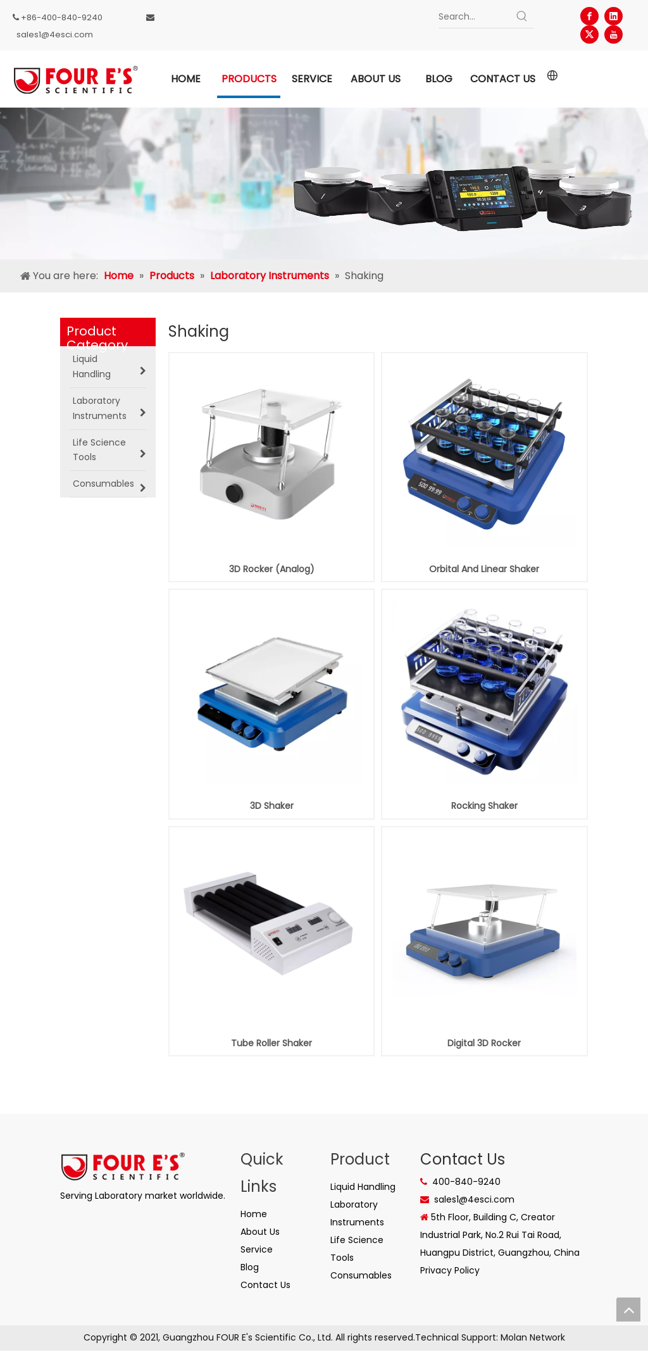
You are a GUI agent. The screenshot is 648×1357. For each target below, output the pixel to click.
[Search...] (475, 16)
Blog (249, 1267)
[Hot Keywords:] (522, 16)
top (628, 1310)
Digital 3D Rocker (484, 1043)
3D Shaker (272, 805)
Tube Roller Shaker (271, 1043)
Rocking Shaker (484, 805)
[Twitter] (589, 34)
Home (253, 1214)
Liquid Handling (363, 1186)
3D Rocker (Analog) (272, 569)
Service (256, 1249)
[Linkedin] (613, 16)
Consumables (361, 1275)
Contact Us (265, 1285)
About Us (260, 1231)
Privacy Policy (450, 1270)
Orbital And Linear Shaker (484, 569)
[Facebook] (589, 16)
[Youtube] (613, 34)
